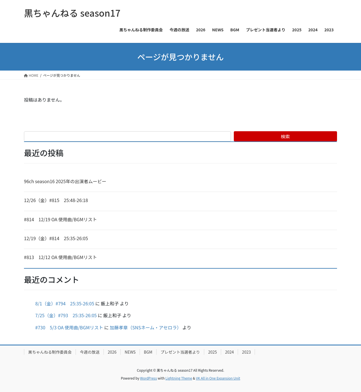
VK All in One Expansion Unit (218, 378)
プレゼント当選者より (180, 352)
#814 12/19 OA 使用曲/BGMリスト (60, 219)
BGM (148, 352)
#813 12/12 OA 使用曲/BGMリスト (60, 257)
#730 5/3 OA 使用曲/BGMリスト (69, 327)
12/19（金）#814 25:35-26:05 (56, 238)
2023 (246, 352)
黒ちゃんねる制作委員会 (50, 352)
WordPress (148, 378)
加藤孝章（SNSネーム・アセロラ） (145, 327)
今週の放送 (90, 352)
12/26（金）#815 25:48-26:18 (56, 200)
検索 (285, 136)
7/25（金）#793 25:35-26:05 (66, 315)
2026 (112, 352)
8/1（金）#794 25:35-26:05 (64, 303)
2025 (212, 352)
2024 (229, 352)
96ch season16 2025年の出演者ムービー (65, 181)
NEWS (130, 352)
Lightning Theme (178, 378)
